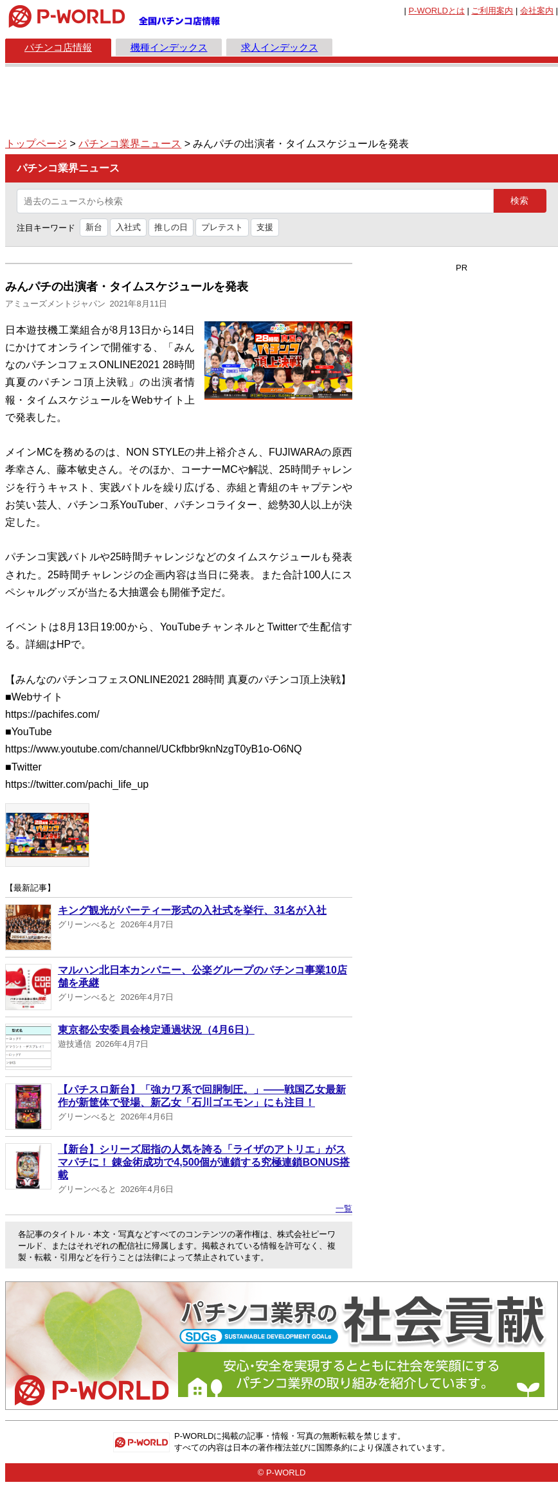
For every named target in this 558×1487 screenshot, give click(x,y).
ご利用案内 (492, 10)
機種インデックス (169, 47)
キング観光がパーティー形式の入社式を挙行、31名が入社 (192, 910)
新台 (94, 227)
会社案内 (537, 10)
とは (436, 10)
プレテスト (222, 227)
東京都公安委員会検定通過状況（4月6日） (156, 1029)
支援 (264, 227)
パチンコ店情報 (58, 47)
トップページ (36, 143)
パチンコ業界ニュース (129, 143)
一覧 (344, 1208)
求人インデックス (279, 47)
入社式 (128, 227)
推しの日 (171, 227)
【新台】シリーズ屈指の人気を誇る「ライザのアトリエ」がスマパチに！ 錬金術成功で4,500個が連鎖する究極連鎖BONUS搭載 (204, 1162)
